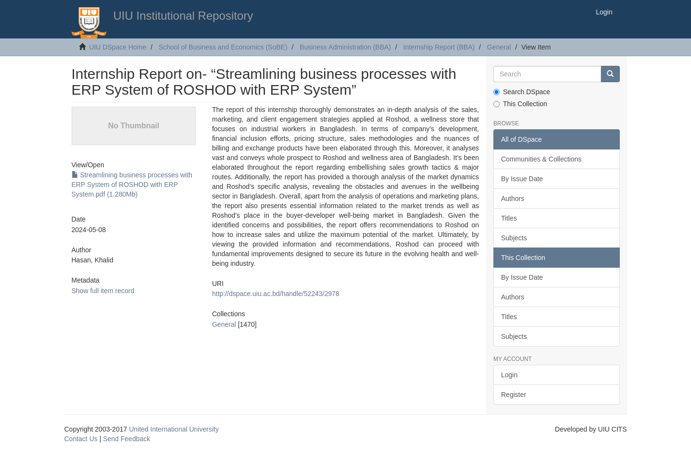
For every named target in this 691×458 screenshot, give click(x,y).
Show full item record (103, 291)
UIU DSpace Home (117, 47)
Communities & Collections (541, 159)
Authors (512, 198)
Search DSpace (521, 92)
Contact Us (81, 439)
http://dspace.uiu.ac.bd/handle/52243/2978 (275, 293)
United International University (174, 429)
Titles (509, 218)
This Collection (520, 104)
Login (509, 375)
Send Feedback (126, 439)
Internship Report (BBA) (439, 47)
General (499, 47)
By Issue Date (522, 179)
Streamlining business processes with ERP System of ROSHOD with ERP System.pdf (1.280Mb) (132, 184)
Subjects (514, 238)
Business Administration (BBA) (345, 47)
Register (513, 394)
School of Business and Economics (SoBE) (223, 47)
